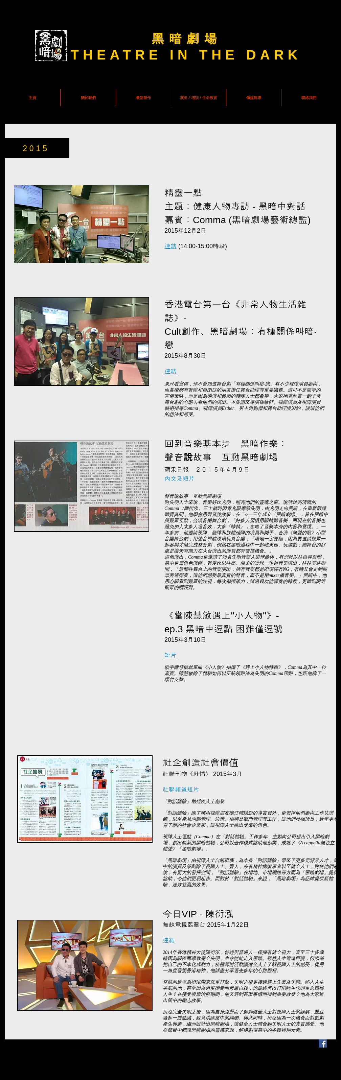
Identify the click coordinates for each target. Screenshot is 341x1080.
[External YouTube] (84, 685)
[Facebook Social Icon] (323, 1043)
